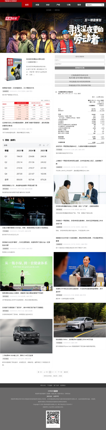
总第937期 (31, 62)
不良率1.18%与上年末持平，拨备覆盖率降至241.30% (72, 170)
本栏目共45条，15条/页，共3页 (53, 376)
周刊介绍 (43, 385)
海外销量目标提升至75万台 (64, 153)
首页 (27, 5)
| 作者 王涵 (20, 189)
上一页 (46, 372)
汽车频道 (59, 149)
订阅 (68, 5)
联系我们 (63, 385)
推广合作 (56, 385)
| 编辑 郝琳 (81, 149)
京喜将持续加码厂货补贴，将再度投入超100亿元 (17, 314)
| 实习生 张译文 (76, 167)
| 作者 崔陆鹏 (75, 209)
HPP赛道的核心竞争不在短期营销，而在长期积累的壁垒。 (20, 300)
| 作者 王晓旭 (21, 91)
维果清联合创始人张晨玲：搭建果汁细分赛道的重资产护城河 (22, 293)
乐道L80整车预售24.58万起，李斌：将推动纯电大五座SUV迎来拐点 (25, 228)
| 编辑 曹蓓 (29, 91)
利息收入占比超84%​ (8, 252)
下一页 (60, 372)
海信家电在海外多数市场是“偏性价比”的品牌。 (16, 192)
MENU (57, 10)
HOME (48, 10)
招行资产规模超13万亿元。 (10, 95)
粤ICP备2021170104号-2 (65, 404)
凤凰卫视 (54, 393)
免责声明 (56, 396)
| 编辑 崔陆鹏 (28, 189)
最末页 (66, 372)
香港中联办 (60, 393)
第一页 (40, 372)
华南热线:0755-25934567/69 (80, 85)
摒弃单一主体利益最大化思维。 (66, 298)
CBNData (67, 393)
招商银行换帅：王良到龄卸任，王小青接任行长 (18, 88)
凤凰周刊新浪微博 (40, 393)
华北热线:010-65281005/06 (79, 82)
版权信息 (49, 396)
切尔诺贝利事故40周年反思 (35, 59)
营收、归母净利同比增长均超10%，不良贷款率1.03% (72, 230)
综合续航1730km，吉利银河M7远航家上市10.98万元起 (74, 339)
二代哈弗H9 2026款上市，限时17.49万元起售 (17, 355)
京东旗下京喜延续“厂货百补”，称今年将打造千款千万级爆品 (22, 307)
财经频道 (5, 189)
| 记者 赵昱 (74, 149)
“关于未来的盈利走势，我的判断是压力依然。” (16, 132)
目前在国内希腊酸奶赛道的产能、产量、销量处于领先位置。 (75, 213)
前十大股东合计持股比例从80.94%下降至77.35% (71, 248)
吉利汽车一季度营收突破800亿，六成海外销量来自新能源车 (76, 146)
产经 (58, 5)
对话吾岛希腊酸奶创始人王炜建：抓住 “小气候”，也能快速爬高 (77, 206)
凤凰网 (48, 393)
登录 (79, 5)
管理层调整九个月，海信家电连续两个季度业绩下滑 (19, 185)
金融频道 (5, 91)
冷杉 (47, 5)
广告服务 (49, 385)
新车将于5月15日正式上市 (10, 234)
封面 (37, 5)
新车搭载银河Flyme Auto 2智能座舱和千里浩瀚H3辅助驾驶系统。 (76, 346)
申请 (55, 391)
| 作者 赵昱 (20, 231)
